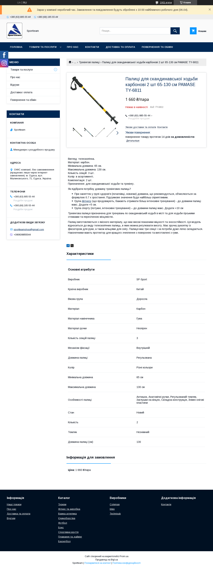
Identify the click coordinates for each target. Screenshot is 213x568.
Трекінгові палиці (89, 62)
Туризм (62, 504)
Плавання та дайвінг (70, 536)
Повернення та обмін (157, 47)
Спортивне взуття (68, 532)
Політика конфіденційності (127, 563)
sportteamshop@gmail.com (29, 229)
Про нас (73, 47)
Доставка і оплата (21, 92)
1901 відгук (166, 2)
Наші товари (14, 504)
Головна (16, 47)
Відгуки (14, 84)
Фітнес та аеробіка (69, 509)
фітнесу (86, 201)
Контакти (92, 47)
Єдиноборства (66, 518)
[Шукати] (175, 30)
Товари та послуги (43, 47)
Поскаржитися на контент (97, 563)
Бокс (61, 527)
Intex (112, 509)
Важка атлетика (67, 513)
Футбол (62, 522)
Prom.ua (124, 556)
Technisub (115, 513)
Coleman (115, 504)
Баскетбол (64, 541)
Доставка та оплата (120, 47)
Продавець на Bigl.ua (106, 559)
